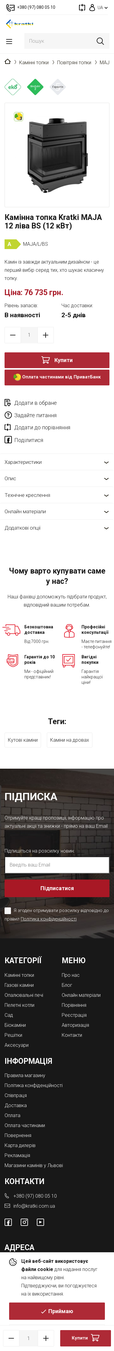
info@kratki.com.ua (34, 1206)
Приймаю (60, 1311)
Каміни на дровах (69, 740)
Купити (63, 360)
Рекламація (17, 1155)
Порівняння (74, 1005)
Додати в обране (35, 403)
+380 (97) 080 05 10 (35, 1196)
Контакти (72, 1035)
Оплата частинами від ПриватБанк (57, 377)
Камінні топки (34, 62)
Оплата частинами (25, 1125)
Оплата (12, 1115)
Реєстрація (74, 1015)
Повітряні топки (74, 62)
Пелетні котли (19, 1005)
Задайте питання (35, 415)
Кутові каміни (23, 740)
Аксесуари (17, 1045)
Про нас (71, 975)
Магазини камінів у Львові (34, 1165)
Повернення (18, 1135)
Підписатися (57, 888)
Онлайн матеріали (25, 511)
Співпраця (16, 1095)
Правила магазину (25, 1075)
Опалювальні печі (24, 995)
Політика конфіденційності (49, 919)
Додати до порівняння (42, 427)
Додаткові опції (22, 528)
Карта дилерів (20, 1145)
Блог (67, 985)
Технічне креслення (27, 495)
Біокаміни (15, 1025)
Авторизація (75, 1025)
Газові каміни (19, 985)
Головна (8, 62)
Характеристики (23, 462)
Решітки (13, 1035)
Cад (9, 1015)
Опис (10, 478)
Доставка (16, 1105)
